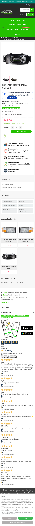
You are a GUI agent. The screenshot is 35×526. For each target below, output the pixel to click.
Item (3, 103)
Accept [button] (25, 518)
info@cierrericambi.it (13, 295)
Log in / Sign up (12, 97)
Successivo (13, 357)
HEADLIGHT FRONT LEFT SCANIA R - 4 (26, 240)
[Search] (27, 10)
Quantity (6, 128)
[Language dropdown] (29, 5)
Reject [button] (9, 518)
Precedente (5, 357)
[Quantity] (16, 127)
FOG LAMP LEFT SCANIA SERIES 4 (9, 267)
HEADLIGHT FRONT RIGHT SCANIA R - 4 (9, 240)
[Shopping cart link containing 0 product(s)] (30, 14)
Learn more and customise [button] (17, 522)
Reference (5, 101)
